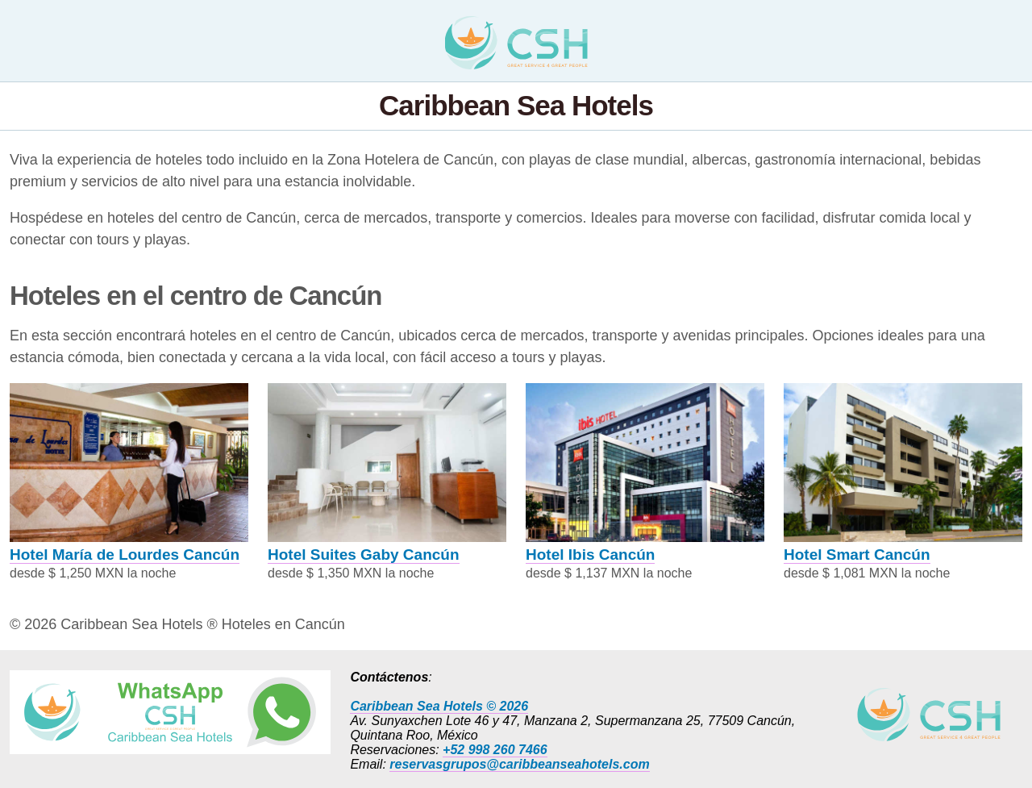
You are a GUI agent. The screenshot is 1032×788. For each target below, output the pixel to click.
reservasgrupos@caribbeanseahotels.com (519, 764)
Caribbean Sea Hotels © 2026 (439, 706)
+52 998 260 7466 (495, 750)
